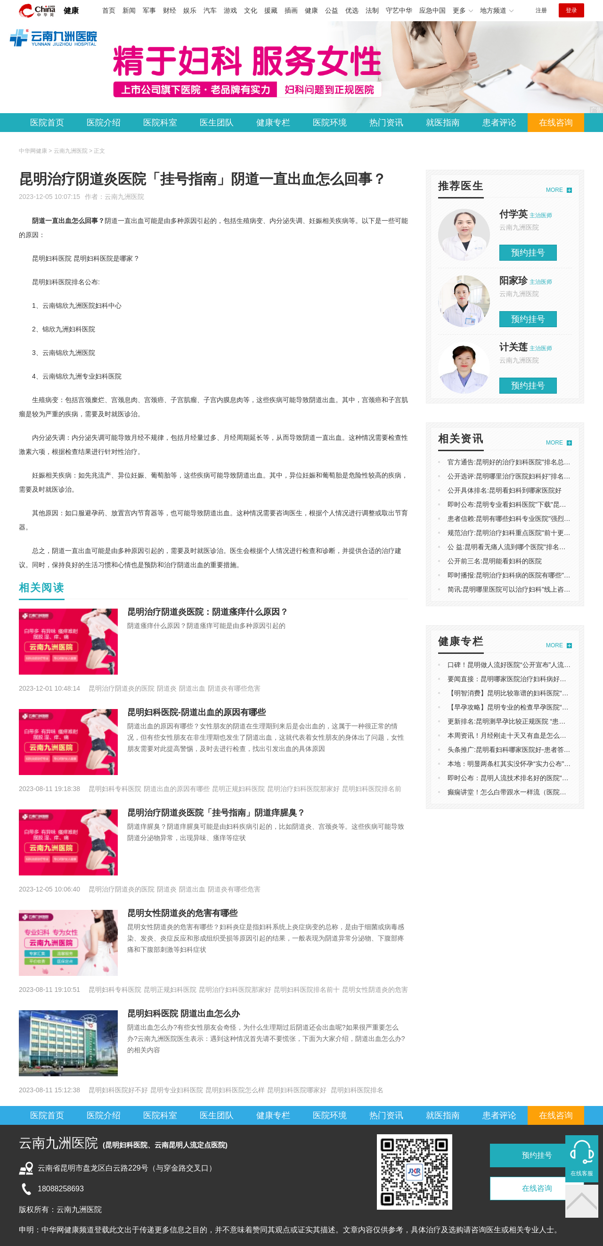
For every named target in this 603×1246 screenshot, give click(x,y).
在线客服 (581, 1173)
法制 (372, 10)
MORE (554, 190)
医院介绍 (104, 122)
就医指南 (443, 122)
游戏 (230, 10)
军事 (149, 10)
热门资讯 (386, 122)
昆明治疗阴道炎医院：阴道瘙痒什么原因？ (207, 612)
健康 (71, 11)
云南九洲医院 (124, 196)
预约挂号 (528, 252)
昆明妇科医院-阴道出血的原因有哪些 (196, 712)
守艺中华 (399, 10)
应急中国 (432, 10)
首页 (108, 10)
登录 (571, 10)
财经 (169, 10)
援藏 (270, 10)
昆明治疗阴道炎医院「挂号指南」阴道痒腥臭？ (216, 812)
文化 (250, 10)
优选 (352, 10)
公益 (331, 10)
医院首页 (47, 122)
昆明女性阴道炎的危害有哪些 (182, 913)
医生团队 (217, 122)
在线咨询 (556, 122)
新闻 (129, 10)
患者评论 (499, 122)
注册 (541, 10)
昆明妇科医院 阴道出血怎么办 (183, 1013)
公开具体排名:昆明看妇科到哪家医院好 (505, 490)
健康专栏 (273, 122)
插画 (291, 10)
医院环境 (330, 122)
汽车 (210, 10)
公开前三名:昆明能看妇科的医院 (495, 561)
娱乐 (189, 10)
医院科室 (160, 122)
